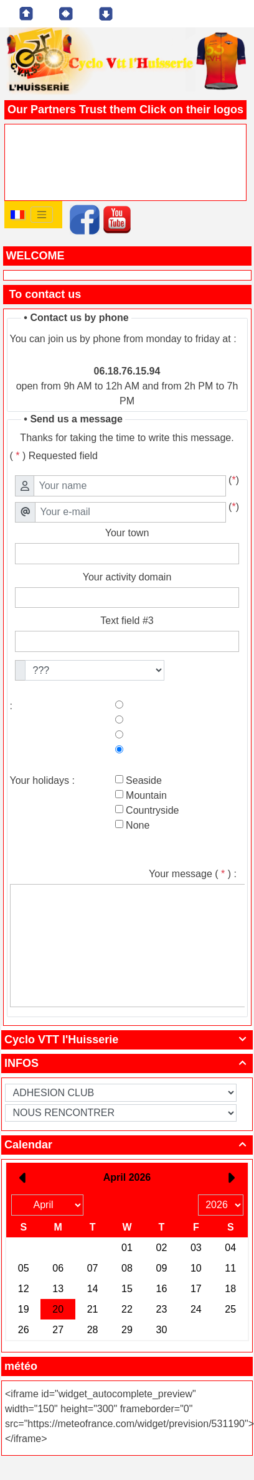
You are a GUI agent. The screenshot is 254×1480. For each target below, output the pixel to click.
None (136, 825)
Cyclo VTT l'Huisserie (127, 1039)
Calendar (127, 1144)
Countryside (151, 810)
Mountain (145, 795)
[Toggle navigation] (42, 215)
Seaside (142, 780)
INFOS (127, 1063)
